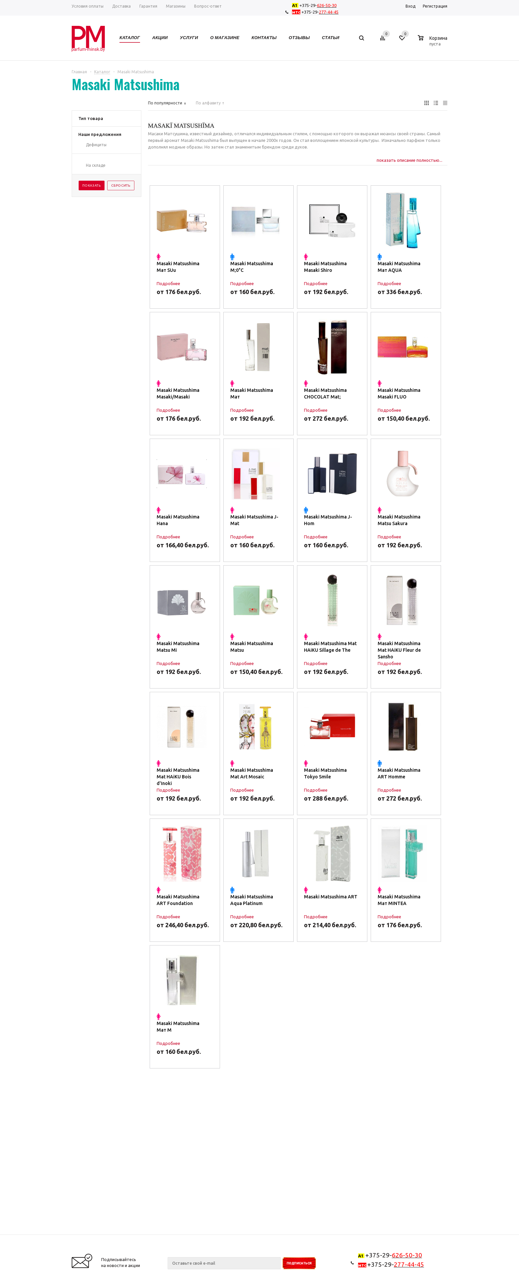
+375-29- (315, 5)
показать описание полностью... (409, 160)
